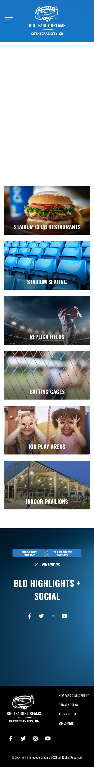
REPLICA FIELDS (47, 337)
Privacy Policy (68, 705)
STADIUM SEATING (47, 282)
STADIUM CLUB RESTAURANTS (47, 227)
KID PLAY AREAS (47, 446)
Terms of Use (67, 714)
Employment (67, 723)
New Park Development (74, 695)
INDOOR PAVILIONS (47, 501)
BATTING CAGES (47, 392)
